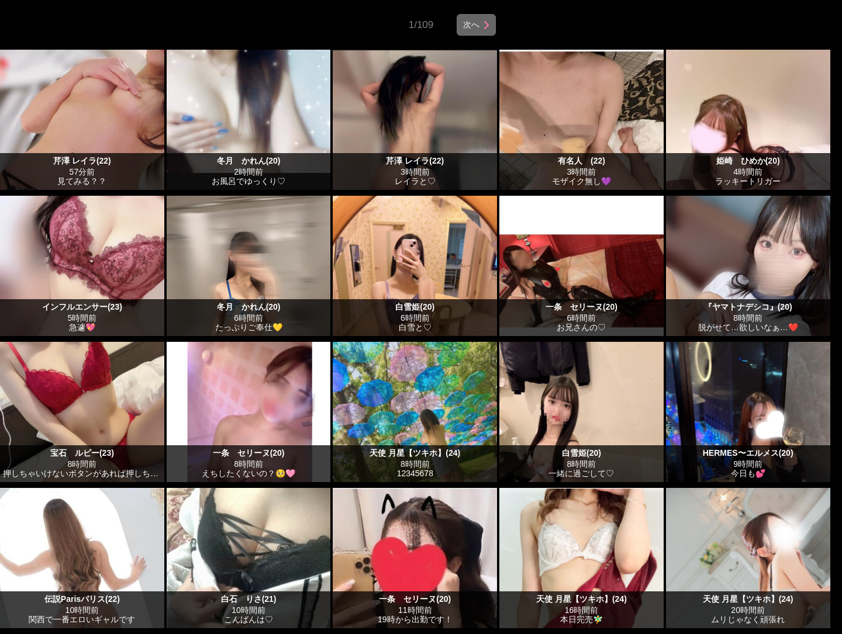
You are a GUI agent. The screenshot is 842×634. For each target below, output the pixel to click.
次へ (471, 24)
